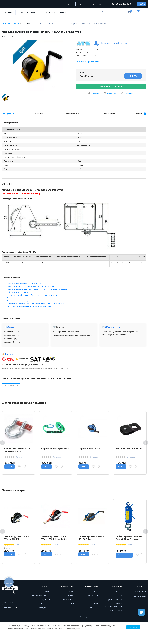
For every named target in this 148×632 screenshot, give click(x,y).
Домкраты (46, 600)
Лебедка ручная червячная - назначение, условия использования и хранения (37, 289)
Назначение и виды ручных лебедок (20, 298)
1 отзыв (55, 545)
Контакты (118, 591)
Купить (9, 467)
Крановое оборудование (40, 608)
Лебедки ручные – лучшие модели (20, 292)
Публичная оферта (114, 600)
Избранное (110, 93)
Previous (2, 442)
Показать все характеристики (87, 62)
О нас (120, 596)
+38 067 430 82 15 (123, 4)
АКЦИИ (71, 608)
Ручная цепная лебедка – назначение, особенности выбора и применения (36, 304)
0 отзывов (20, 457)
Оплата (71, 596)
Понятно (133, 627)
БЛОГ (96, 591)
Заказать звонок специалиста (111, 87)
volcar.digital (15, 607)
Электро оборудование (41, 596)
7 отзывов (19, 545)
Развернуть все (86, 617)
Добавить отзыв (10, 385)
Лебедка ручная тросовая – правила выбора (24, 284)
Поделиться (128, 93)
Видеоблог (94, 608)
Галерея (95, 600)
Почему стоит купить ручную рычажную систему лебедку (29, 301)
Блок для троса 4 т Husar (129, 448)
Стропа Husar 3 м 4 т (89, 448)
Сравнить (93, 93)
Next (145, 442)
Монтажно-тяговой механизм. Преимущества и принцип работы (32, 295)
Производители (68, 600)
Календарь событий (90, 596)
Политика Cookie (115, 611)
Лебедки (47, 591)
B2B (72, 604)
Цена (82, 72)
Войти (142, 4)
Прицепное (45, 604)
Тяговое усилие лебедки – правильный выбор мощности (29, 306)
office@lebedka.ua (139, 596)
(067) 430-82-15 (139, 591)
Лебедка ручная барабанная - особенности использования (30, 286)
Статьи (95, 604)
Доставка (9, 354)
